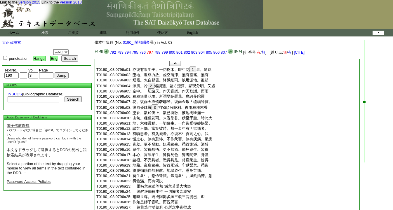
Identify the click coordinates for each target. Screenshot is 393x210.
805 (209, 52)
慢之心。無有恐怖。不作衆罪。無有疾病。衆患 (172, 139)
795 (135, 52)
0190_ (128, 42)
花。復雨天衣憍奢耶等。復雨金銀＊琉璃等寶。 (172, 101)
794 (128, 52)
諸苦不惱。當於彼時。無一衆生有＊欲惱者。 (170, 128)
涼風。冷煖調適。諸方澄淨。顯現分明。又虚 (174, 86)
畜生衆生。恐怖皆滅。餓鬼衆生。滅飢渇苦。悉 (172, 176)
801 (179, 52)
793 (120, 52)
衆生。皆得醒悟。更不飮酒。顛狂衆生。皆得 (170, 149)
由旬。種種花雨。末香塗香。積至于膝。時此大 (172, 118)
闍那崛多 (142, 42)
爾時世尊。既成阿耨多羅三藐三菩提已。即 (169, 197)
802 (187, 52)
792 (113, 52)
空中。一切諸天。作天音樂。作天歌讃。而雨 (170, 91)
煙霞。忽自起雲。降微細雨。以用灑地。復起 (170, 80)
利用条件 (133, 33)
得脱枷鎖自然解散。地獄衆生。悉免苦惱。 (169, 170)
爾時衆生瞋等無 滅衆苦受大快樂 (162, 186)
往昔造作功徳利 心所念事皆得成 (162, 207)
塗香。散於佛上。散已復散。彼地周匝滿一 (169, 113)
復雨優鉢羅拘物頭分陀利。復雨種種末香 (170, 107)
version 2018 (70, 2)
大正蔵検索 (11, 42)
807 (224, 52)
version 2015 (29, 2)
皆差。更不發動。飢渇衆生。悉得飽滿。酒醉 (170, 144)
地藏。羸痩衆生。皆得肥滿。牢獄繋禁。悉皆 (170, 165)
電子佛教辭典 (18, 125)
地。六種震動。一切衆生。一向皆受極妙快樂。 (172, 123)
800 (172, 52)
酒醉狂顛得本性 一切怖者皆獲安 (162, 191)
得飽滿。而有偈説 (148, 181)
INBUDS (15, 94)
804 (202, 52)
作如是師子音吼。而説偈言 (155, 202)
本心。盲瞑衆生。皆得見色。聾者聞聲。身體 (170, 155)
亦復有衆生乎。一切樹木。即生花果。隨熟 (172, 69)
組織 (103, 33)
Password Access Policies (29, 181)
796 (142, 52)
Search (73, 99)
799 (164, 52)
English (192, 33)
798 (157, 52)
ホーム (13, 33)
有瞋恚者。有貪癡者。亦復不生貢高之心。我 (170, 134)
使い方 (162, 33)
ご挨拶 (73, 33)
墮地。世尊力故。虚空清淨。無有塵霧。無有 (170, 75)
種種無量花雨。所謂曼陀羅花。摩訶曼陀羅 (169, 96)
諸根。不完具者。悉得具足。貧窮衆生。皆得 (170, 160)
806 (216, 52)
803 (194, 52)
